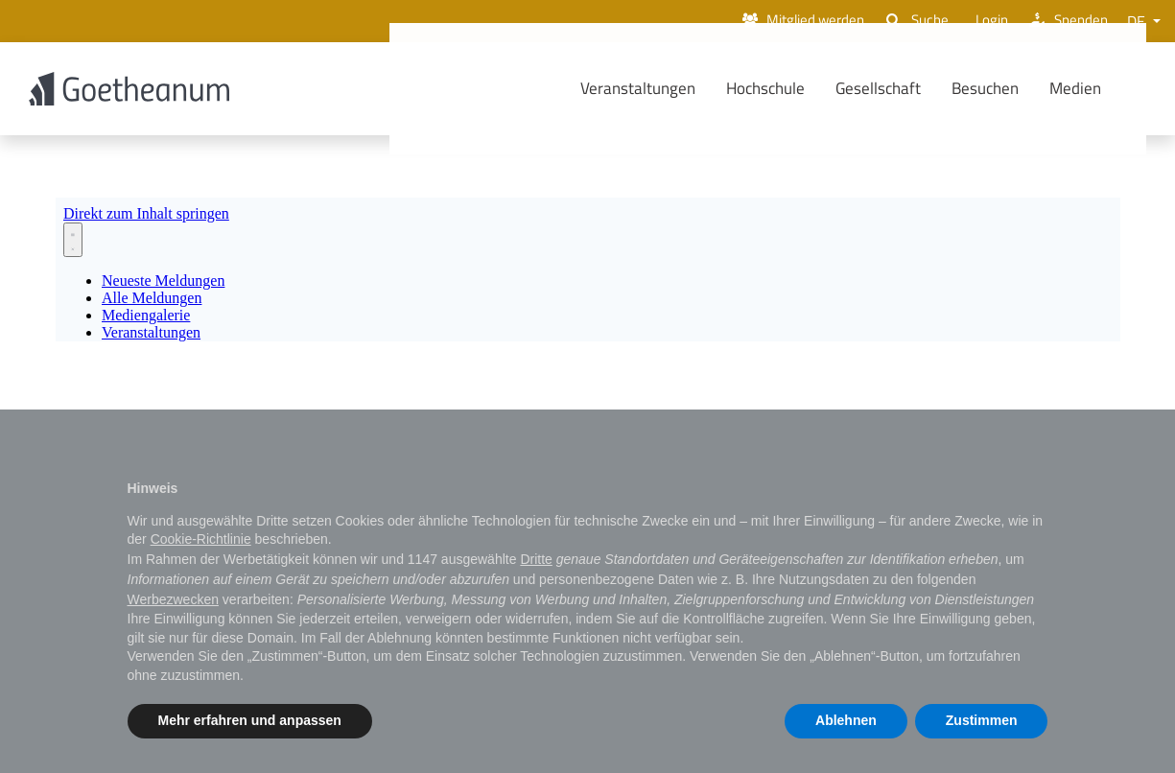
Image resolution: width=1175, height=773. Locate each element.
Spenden (1065, 21)
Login (981, 21)
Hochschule (794, 89)
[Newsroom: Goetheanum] (588, 272)
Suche (905, 21)
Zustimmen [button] (982, 720)
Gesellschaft (907, 89)
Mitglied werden (784, 21)
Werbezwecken (173, 599)
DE (1138, 21)
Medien (1104, 89)
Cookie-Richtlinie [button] (201, 539)
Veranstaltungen (666, 89)
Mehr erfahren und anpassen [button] (249, 720)
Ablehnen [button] (846, 720)
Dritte (536, 559)
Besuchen (1013, 89)
